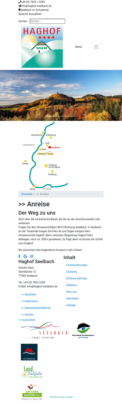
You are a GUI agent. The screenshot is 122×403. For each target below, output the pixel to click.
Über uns (71, 291)
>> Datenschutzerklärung (35, 307)
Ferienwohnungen (76, 265)
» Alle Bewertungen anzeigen (61, 397)
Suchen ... (24, 21)
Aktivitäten (72, 298)
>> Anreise (27, 314)
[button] (9, 95)
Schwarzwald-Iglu (76, 278)
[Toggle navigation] (96, 47)
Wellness (71, 285)
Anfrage (71, 305)
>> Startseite (28, 294)
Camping (71, 271)
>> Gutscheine (26, 319)
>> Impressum (29, 301)
